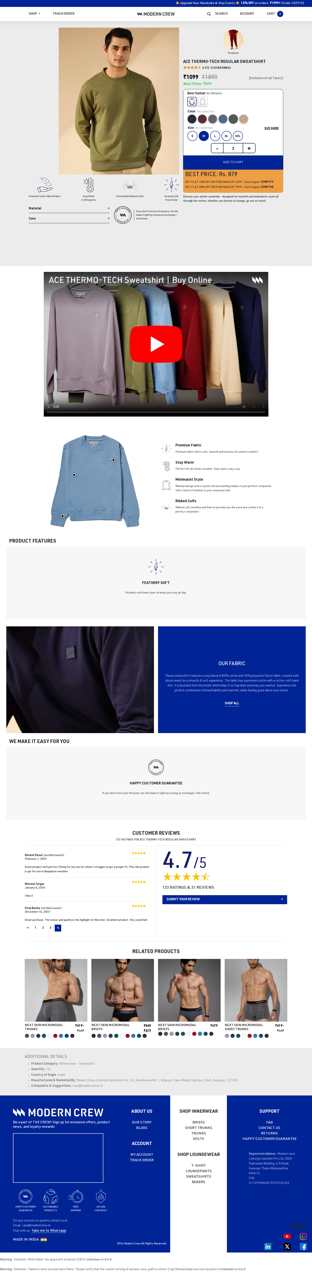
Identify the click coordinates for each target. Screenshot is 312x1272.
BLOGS (141, 1128)
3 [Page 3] (50, 928)
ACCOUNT (247, 14)
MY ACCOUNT (141, 1155)
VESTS (198, 1139)
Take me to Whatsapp (48, 1231)
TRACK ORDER (142, 1160)
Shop (33, 14)
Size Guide (271, 128)
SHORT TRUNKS (198, 1128)
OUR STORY (142, 1122)
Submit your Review (183, 899)
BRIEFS (198, 1122)
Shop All (232, 703)
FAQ (269, 1122)
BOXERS (198, 1182)
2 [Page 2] (43, 928)
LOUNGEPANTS (199, 1171)
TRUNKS (198, 1133)
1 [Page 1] (35, 928)
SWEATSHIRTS (198, 1177)
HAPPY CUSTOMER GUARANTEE (270, 1139)
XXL (237, 136)
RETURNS (269, 1133)
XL (226, 136)
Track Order (64, 14)
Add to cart (233, 162)
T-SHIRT (198, 1166)
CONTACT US (269, 1128)
